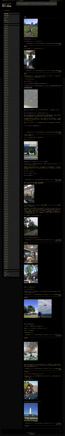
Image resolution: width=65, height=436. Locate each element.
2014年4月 (6, 268)
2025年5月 (6, 42)
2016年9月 (6, 218)
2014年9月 (6, 259)
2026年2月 (6, 28)
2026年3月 (6, 26)
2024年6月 (6, 59)
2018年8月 (6, 178)
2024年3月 (6, 64)
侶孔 (25, 17)
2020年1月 (6, 149)
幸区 (50, 43)
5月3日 (26, 338)
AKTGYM (16, 5)
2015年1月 (6, 252)
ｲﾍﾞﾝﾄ (42, 3)
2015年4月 (6, 247)
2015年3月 (6, 249)
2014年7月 (6, 263)
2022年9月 (6, 94)
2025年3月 (6, 45)
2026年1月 (6, 30)
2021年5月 (6, 121)
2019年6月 (6, 161)
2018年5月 (6, 183)
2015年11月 (6, 235)
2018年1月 (6, 190)
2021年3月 (6, 125)
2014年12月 (6, 254)
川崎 (56, 179)
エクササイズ (50, 423)
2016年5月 (6, 225)
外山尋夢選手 (6, 15)
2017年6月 (6, 202)
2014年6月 (6, 264)
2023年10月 (6, 71)
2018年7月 (6, 180)
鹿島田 (57, 43)
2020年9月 (6, 135)
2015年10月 (6, 237)
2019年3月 (6, 166)
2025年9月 (6, 35)
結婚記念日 (6, 20)
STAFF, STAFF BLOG (40, 43)
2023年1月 (6, 87)
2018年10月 (6, 175)
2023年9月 (6, 73)
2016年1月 (6, 232)
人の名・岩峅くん (28, 135)
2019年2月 (6, 168)
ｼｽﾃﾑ (32, 3)
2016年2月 (6, 230)
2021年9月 (6, 114)
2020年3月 (6, 145)
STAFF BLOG (6, 274)
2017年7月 (6, 201)
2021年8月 (6, 116)
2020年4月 (6, 144)
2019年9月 (6, 156)
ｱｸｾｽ (50, 3)
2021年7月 (6, 118)
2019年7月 (6, 159)
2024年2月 (6, 66)
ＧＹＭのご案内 (23, 3)
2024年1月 (6, 68)
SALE (38, 3)
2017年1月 (6, 211)
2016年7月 (6, 221)
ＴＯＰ (18, 3)
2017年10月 (6, 195)
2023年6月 (6, 78)
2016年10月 (6, 216)
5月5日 (26, 243)
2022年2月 (6, 106)
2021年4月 (6, 123)
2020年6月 (6, 140)
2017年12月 (6, 192)
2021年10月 (6, 113)
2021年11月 (6, 111)
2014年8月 (6, 261)
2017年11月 (6, 194)
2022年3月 (6, 104)
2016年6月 (6, 223)
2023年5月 (6, 80)
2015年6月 (6, 244)
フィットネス (55, 423)
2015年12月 (6, 233)
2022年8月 (6, 95)
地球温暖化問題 (28, 87)
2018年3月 (6, 187)
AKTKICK (48, 43)
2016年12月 (6, 213)
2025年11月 (6, 33)
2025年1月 (6, 49)
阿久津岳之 (54, 70)
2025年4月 (6, 44)
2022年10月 (6, 92)
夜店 (25, 73)
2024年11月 (6, 52)
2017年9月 (6, 197)
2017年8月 (6, 199)
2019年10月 (6, 154)
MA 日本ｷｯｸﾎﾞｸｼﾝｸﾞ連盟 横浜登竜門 (34, 183)
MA (48, 239)
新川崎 (57, 239)
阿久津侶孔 (54, 43)
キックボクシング (48, 70)
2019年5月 (6, 163)
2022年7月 (6, 97)
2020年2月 (6, 147)
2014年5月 (6, 266)
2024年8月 (6, 57)
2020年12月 (6, 130)
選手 (5, 275)
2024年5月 (6, 61)
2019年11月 (6, 152)
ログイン (60, 431)
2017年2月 (6, 209)
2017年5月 (6, 204)
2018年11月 (6, 173)
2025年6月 (6, 40)
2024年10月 (6, 54)
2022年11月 (6, 90)
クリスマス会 (6, 22)
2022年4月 (6, 102)
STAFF (5, 272)
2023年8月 (6, 75)
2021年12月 (6, 109)
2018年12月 (6, 171)
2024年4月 (6, 63)
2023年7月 (6, 76)
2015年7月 (6, 242)
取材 (25, 46)
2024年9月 (6, 56)
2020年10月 (6, 133)
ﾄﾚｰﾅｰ (35, 3)
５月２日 (26, 371)
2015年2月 (6, 251)
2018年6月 (6, 182)
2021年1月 (6, 128)
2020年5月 (6, 142)
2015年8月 (6, 240)
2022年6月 (6, 99)
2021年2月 (6, 126)
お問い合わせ (54, 3)
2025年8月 (6, 37)
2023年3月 (6, 83)
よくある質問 (46, 3)
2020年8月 (6, 137)
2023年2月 (6, 85)
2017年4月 (6, 206)
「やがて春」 (6, 17)
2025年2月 (6, 47)
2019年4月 (6, 164)
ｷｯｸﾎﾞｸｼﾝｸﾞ (28, 3)
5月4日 (26, 297)
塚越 (55, 294)
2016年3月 (6, 228)
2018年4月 (6, 185)
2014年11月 (6, 256)
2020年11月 (6, 132)
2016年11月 (6, 214)
